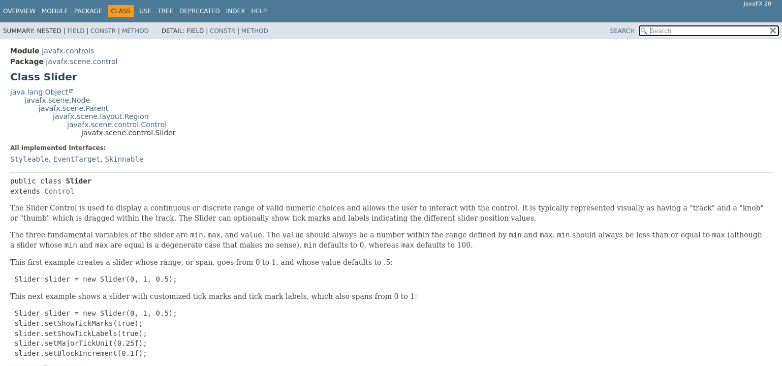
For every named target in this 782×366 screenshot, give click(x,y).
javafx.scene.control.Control (117, 124)
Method (135, 31)
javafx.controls (68, 51)
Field (75, 31)
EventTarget (77, 159)
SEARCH (622, 31)
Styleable (29, 159)
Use (145, 11)
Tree (165, 11)
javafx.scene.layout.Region (101, 116)
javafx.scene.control (81, 61)
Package (88, 11)
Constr (103, 31)
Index (235, 11)
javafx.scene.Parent (73, 108)
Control (59, 191)
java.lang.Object (39, 92)
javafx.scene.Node (57, 100)
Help (259, 11)
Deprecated (199, 11)
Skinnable (124, 159)
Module (55, 11)
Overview (19, 11)
